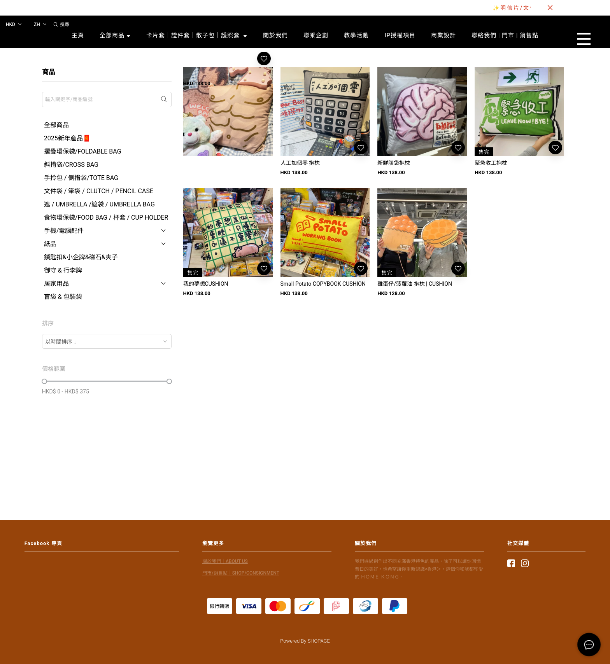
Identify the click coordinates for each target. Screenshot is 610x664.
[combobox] (107, 341)
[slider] (44, 381)
